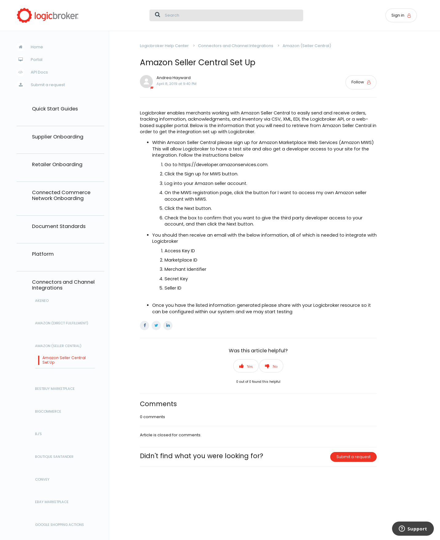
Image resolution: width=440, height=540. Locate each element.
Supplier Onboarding (57, 137)
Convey (42, 480)
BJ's (38, 434)
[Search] (226, 15)
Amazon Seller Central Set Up (64, 360)
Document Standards (58, 226)
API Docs (39, 72)
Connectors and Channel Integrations (63, 285)
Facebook (144, 325)
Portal (36, 59)
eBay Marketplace (52, 502)
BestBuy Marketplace (55, 389)
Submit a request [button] (353, 457)
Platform (43, 254)
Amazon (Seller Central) (58, 346)
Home (37, 47)
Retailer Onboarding (57, 165)
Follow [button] (357, 82)
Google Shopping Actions (59, 525)
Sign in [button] (397, 15)
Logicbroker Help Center (164, 46)
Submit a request (48, 85)
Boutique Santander (54, 457)
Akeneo (42, 301)
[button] (246, 366)
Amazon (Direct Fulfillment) (61, 323)
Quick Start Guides (55, 109)
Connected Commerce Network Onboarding (61, 196)
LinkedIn (167, 325)
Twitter (156, 325)
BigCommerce (48, 412)
